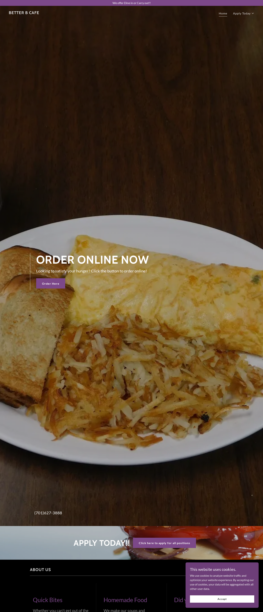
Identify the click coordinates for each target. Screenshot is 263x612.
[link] (24, 13)
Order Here (50, 283)
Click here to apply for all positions (164, 543)
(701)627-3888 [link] (48, 512)
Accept (222, 598)
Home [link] (223, 13)
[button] (243, 13)
